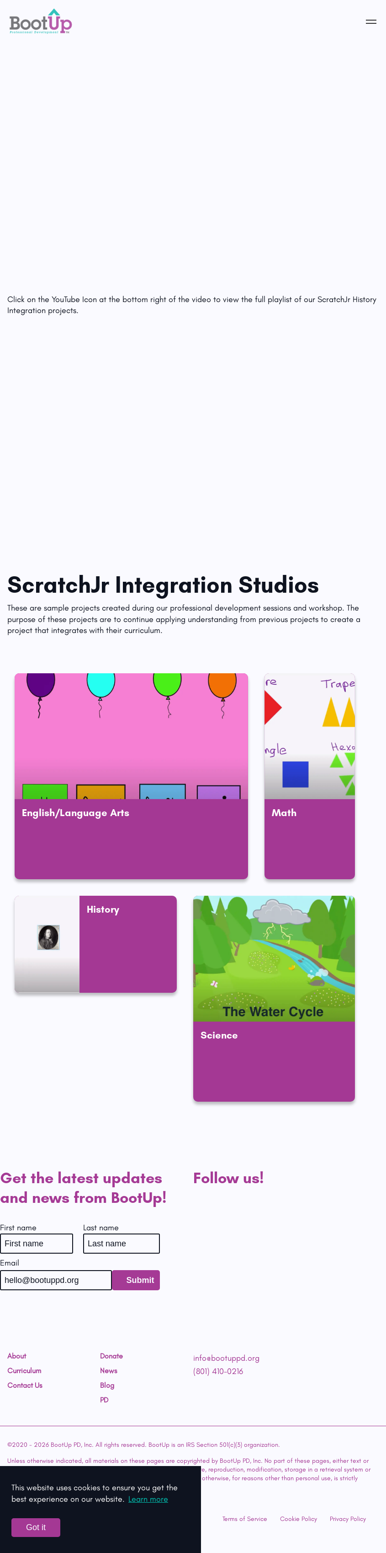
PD (104, 1400)
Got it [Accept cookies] (36, 1527)
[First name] (36, 1244)
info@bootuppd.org (226, 1358)
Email (9, 1263)
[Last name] (121, 1244)
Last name (101, 1228)
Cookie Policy (298, 1519)
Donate (111, 1356)
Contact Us (24, 1385)
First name (18, 1228)
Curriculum (24, 1370)
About (16, 1356)
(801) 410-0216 (218, 1371)
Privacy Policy (348, 1519)
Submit (140, 1280)
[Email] (56, 1280)
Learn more (148, 1499)
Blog (107, 1385)
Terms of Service (244, 1519)
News (108, 1370)
